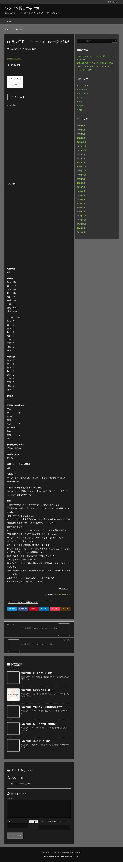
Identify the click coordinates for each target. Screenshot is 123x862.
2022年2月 (81, 134)
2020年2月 (81, 207)
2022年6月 (81, 126)
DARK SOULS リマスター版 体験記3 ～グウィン (96, 56)
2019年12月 (81, 216)
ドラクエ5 (81, 102)
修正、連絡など (113, 2)
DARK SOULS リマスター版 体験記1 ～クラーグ (96, 66)
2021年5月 (81, 158)
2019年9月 (81, 228)
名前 (8, 821)
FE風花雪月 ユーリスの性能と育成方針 (38, 724)
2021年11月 (81, 146)
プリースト (15, 85)
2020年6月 (81, 191)
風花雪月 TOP (82, 89)
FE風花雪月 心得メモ (85, 70)
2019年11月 (81, 220)
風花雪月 (19, 29)
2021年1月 (81, 162)
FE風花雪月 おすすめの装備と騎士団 (37, 690)
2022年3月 (81, 130)
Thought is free (73, 856)
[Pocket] (55, 609)
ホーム (9, 29)
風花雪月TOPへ (14, 59)
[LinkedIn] (44, 609)
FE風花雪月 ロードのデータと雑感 (36, 673)
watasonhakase (63, 594)
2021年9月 (81, 154)
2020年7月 (81, 187)
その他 (79, 110)
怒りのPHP (81, 60)
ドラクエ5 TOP (82, 85)
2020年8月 (81, 183)
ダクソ (79, 97)
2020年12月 (81, 167)
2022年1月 (81, 138)
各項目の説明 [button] (13, 65)
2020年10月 (81, 175)
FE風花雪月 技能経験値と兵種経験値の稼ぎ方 (41, 707)
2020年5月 (81, 195)
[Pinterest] (34, 609)
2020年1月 (81, 212)
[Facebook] (23, 609)
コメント (10, 798)
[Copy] (65, 609)
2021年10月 (81, 150)
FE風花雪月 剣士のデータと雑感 (35, 741)
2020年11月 (81, 171)
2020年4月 (81, 199)
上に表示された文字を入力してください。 (54, 821)
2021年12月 (81, 142)
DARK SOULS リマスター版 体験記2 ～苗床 (95, 63)
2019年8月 (81, 232)
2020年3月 (81, 203)
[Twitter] (12, 609)
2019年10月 (81, 224)
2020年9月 (81, 179)
